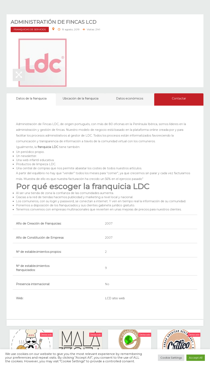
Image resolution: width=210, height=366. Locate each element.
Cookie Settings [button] (171, 357)
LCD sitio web (115, 298)
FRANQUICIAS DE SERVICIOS (30, 29)
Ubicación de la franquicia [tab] (80, 98)
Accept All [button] (195, 357)
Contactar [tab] (179, 98)
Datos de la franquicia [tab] (31, 98)
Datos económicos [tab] (129, 98)
